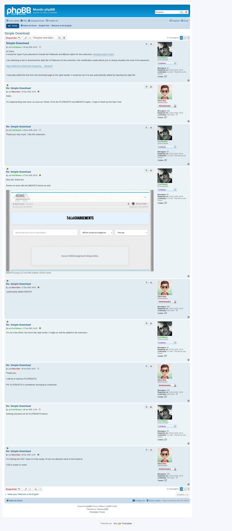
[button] (188, 38)
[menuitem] (23, 21)
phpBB (89, 506)
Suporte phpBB (102, 509)
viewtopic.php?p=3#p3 (103, 54)
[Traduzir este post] (146, 44)
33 (168, 68)
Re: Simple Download (18, 88)
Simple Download (17, 33)
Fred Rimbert (163, 58)
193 (168, 111)
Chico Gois (162, 101)
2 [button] (184, 37)
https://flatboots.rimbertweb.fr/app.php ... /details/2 (29, 66)
